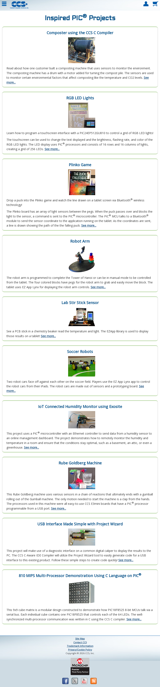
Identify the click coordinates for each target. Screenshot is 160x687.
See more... (52, 149)
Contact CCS (80, 642)
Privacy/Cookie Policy (80, 649)
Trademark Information (80, 645)
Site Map (80, 638)
